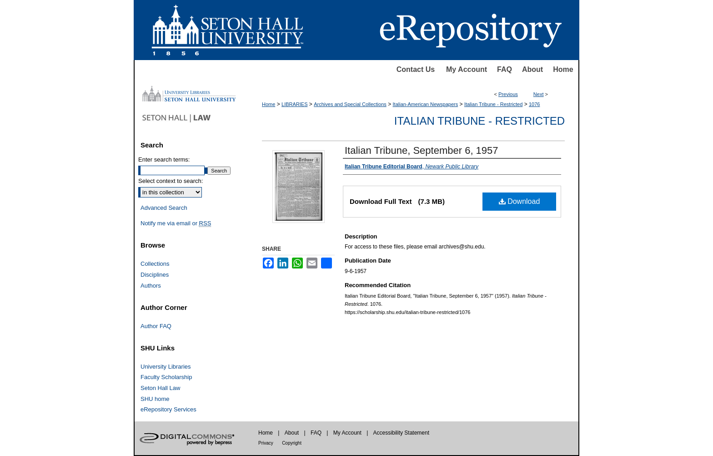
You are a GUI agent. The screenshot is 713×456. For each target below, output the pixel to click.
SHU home (155, 398)
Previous (508, 94)
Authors (151, 285)
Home (563, 69)
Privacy (265, 443)
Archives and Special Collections (350, 104)
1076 (534, 104)
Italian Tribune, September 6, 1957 (421, 150)
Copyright (291, 443)
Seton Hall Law (160, 388)
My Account (466, 69)
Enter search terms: (164, 159)
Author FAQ (156, 326)
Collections (155, 263)
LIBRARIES (294, 104)
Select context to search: (170, 180)
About (532, 69)
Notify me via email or (176, 223)
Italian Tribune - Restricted (493, 104)
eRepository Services (168, 409)
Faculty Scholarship (166, 377)
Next (538, 94)
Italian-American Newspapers (425, 104)
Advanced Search (164, 207)
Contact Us (416, 69)
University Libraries (166, 366)
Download (519, 201)
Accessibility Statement (401, 433)
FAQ (504, 69)
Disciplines (155, 274)
